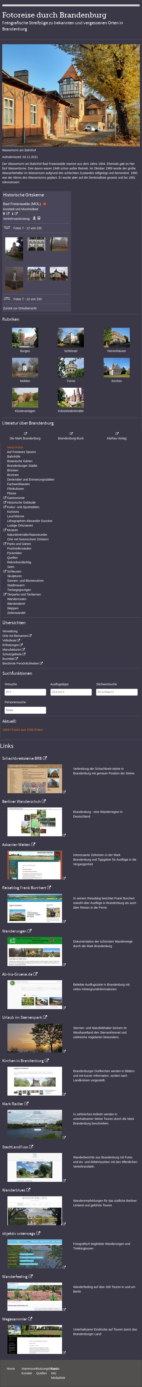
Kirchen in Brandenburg (23, 1060)
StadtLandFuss (15, 1147)
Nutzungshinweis (47, 1368)
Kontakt (27, 1373)
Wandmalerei (16, 603)
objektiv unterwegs (18, 1233)
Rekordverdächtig (19, 562)
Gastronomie (15, 498)
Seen (10, 567)
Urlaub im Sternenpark (22, 1017)
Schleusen (14, 571)
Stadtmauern (16, 585)
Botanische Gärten (20, 461)
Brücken (12, 470)
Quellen (12, 557)
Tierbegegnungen (19, 590)
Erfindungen (10, 645)
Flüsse (11, 493)
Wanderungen (14, 931)
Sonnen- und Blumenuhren (25, 580)
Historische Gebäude (21, 502)
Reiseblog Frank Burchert (24, 887)
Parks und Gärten (19, 544)
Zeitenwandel (16, 613)
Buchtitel (8, 659)
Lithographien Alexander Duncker (29, 521)
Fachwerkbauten (18, 484)
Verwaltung (9, 631)
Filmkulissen (15, 488)
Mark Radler (12, 1104)
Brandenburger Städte (22, 465)
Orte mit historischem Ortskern (28, 539)
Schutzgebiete (12, 654)
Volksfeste (9, 640)
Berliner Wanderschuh (21, 801)
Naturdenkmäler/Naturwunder (27, 534)
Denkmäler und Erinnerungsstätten (30, 479)
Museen (12, 530)
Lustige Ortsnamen (20, 525)
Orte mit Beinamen (15, 636)
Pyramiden (14, 553)
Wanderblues (13, 1190)
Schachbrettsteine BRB (22, 758)
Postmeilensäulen (19, 548)
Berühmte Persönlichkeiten (20, 663)
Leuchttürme (15, 516)
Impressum (29, 1368)
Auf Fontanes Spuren (21, 452)
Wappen (13, 608)
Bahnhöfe (13, 456)
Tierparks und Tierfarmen (24, 594)
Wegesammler (14, 1319)
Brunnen (13, 475)
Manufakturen (11, 649)
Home (11, 1368)
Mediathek (58, 1378)
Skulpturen (14, 576)
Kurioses (13, 511)
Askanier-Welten (16, 844)
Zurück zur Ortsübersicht (19, 308)
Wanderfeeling (15, 1276)
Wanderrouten (16, 599)
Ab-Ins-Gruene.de (17, 974)
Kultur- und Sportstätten (23, 507)
